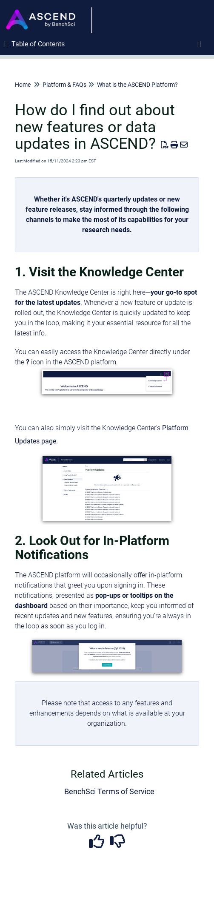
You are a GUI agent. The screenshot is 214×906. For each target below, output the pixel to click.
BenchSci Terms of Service (109, 791)
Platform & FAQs (64, 84)
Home (23, 84)
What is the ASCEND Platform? (137, 84)
